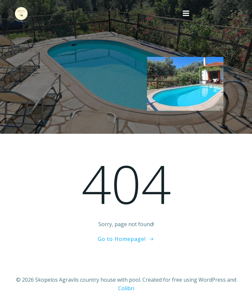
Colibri (126, 288)
